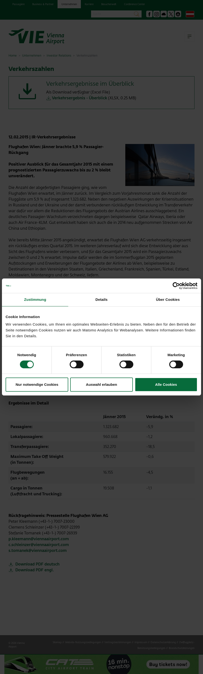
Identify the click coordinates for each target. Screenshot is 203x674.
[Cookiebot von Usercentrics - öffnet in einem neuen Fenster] (176, 285)
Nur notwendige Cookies (37, 384)
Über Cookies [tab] (168, 299)
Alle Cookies (166, 384)
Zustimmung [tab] (35, 299)
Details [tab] (101, 299)
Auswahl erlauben (101, 384)
